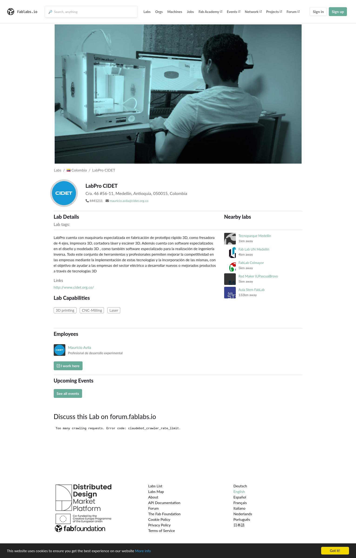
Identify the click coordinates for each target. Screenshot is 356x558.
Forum (292, 12)
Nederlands (242, 514)
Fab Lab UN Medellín (254, 249)
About (153, 497)
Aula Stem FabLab (252, 290)
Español (239, 497)
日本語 (239, 525)
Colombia (77, 170)
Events (233, 12)
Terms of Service (161, 530)
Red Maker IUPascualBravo (258, 276)
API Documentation (164, 502)
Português (241, 519)
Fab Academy (210, 12)
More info (143, 551)
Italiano (239, 508)
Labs (147, 12)
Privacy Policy (159, 525)
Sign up (338, 11)
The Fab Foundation (164, 514)
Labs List (155, 486)
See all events (68, 393)
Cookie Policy (159, 519)
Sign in (318, 11)
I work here (68, 365)
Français (240, 502)
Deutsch (240, 486)
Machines (174, 12)
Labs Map (156, 491)
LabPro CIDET (103, 170)
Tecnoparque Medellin (255, 236)
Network (253, 12)
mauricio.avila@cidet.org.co (129, 201)
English (239, 491)
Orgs (159, 12)
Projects (274, 12)
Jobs (190, 12)
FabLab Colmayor (251, 263)
